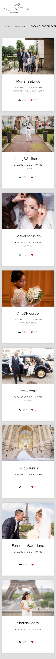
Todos (6, 26)
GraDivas (20, 26)
